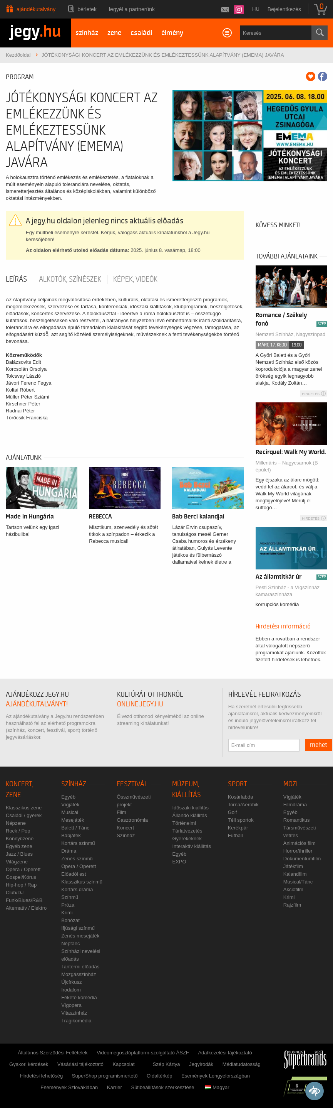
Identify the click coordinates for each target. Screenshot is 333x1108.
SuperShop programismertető (105, 1076)
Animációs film (299, 843)
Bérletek (87, 9)
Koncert (125, 828)
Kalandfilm (295, 874)
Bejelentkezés (284, 9)
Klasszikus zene (24, 808)
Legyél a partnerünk (132, 9)
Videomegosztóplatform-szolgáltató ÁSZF (143, 1053)
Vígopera (71, 1005)
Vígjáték (70, 804)
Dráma (68, 851)
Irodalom (71, 990)
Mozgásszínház (78, 974)
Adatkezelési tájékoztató (225, 1053)
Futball (235, 835)
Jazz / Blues (19, 854)
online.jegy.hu (140, 704)
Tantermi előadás (80, 967)
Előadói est (73, 874)
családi (141, 33)
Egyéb (68, 797)
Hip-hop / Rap (21, 885)
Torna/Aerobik (243, 804)
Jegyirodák (201, 1064)
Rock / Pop (18, 831)
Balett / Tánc (75, 828)
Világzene (17, 862)
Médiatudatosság (242, 1064)
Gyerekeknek (187, 838)
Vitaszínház (74, 1013)
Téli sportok (241, 820)
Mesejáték (72, 820)
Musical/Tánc (298, 882)
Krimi (67, 912)
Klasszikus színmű (81, 882)
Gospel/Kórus (21, 877)
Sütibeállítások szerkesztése (162, 1087)
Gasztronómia (132, 820)
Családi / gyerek (24, 815)
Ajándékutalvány (36, 9)
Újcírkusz (71, 982)
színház (86, 33)
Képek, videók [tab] (135, 279)
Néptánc (70, 943)
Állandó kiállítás (189, 815)
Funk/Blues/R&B (24, 900)
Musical (69, 812)
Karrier (114, 1087)
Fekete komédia (79, 997)
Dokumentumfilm (302, 858)
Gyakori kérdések (28, 1064)
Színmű (69, 897)
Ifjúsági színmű (78, 928)
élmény (172, 33)
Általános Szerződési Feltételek (52, 1053)
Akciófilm (293, 889)
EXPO (179, 862)
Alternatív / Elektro (26, 908)
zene (114, 33)
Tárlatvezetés (187, 831)
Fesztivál (132, 784)
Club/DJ (14, 892)
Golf (232, 812)
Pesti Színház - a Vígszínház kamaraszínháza (288, 590)
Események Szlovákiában (69, 1087)
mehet (318, 744)
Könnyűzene (19, 838)
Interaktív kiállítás (191, 846)
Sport (237, 784)
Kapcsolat (123, 1064)
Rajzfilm (292, 905)
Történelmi (184, 823)
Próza (67, 905)
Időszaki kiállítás (190, 808)
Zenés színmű (77, 858)
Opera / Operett (23, 869)
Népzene (16, 823)
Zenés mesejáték (80, 936)
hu (255, 9)
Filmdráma (295, 804)
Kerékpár (238, 828)
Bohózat (70, 920)
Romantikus (296, 820)
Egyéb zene (19, 846)
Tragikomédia (76, 1021)
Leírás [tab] (16, 279)
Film (121, 812)
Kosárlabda (240, 797)
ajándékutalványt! (37, 704)
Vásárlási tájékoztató (80, 1064)
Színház (73, 784)
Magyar (217, 1087)
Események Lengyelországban (215, 1076)
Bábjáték (71, 835)
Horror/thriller (298, 851)
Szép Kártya (166, 1064)
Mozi (290, 784)
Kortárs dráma (77, 889)
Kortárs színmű (78, 843)
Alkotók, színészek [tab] (70, 279)
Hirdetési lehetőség (41, 1076)
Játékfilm (293, 866)
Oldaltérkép (159, 1076)
